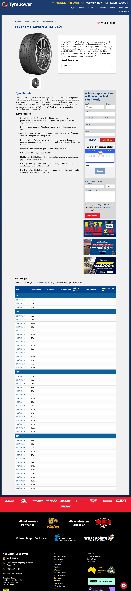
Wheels (82, 8)
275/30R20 (20, 462)
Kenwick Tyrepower (65, 3)
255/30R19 (20, 402)
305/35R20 (20, 488)
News (126, 12)
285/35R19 (20, 424)
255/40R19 (20, 409)
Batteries (57, 581)
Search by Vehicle (60, 556)
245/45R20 (20, 451)
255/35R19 (20, 406)
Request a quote (117, 3)
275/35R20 (20, 466)
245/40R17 (20, 304)
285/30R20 (20, 473)
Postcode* (88, 132)
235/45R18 (20, 331)
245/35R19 (20, 391)
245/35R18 (20, 338)
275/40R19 (20, 421)
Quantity (109, 104)
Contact (112, 8)
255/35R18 (20, 349)
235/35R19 (20, 387)
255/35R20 (20, 455)
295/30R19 (20, 428)
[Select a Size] (87, 66)
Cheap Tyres (91, 562)
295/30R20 (20, 481)
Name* (87, 111)
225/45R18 (20, 320)
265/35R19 (20, 413)
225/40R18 (20, 316)
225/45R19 (20, 384)
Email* (87, 125)
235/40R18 (20, 323)
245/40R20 (20, 448)
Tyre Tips (57, 567)
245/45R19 (20, 398)
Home (18, 22)
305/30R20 (20, 485)
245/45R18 (20, 345)
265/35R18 (20, 360)
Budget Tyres (91, 559)
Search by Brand (60, 562)
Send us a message (14, 573)
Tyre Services (58, 583)
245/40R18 (20, 342)
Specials (102, 8)
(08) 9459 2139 (94, 3)
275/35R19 (20, 417)
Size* (87, 104)
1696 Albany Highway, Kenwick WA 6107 (19, 563)
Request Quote (92, 215)
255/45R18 (20, 356)
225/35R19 (20, 376)
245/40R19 (20, 395)
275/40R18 (20, 368)
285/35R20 (20, 477)
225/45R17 (20, 300)
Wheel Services (59, 586)
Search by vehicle (46, 283)
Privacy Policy (97, 207)
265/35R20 (20, 459)
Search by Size (59, 559)
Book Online (124, 8)
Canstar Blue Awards (94, 556)
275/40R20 (20, 470)
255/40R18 (20, 353)
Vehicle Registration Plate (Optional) (94, 182)
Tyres (73, 8)
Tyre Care (57, 564)
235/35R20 (20, 440)
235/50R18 (20, 334)
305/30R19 (20, 432)
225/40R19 (20, 380)
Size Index (90, 554)
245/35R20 (20, 444)
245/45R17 (20, 307)
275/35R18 (20, 364)
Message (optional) (91, 190)
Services (91, 8)
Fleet (121, 12)
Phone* (96, 118)
